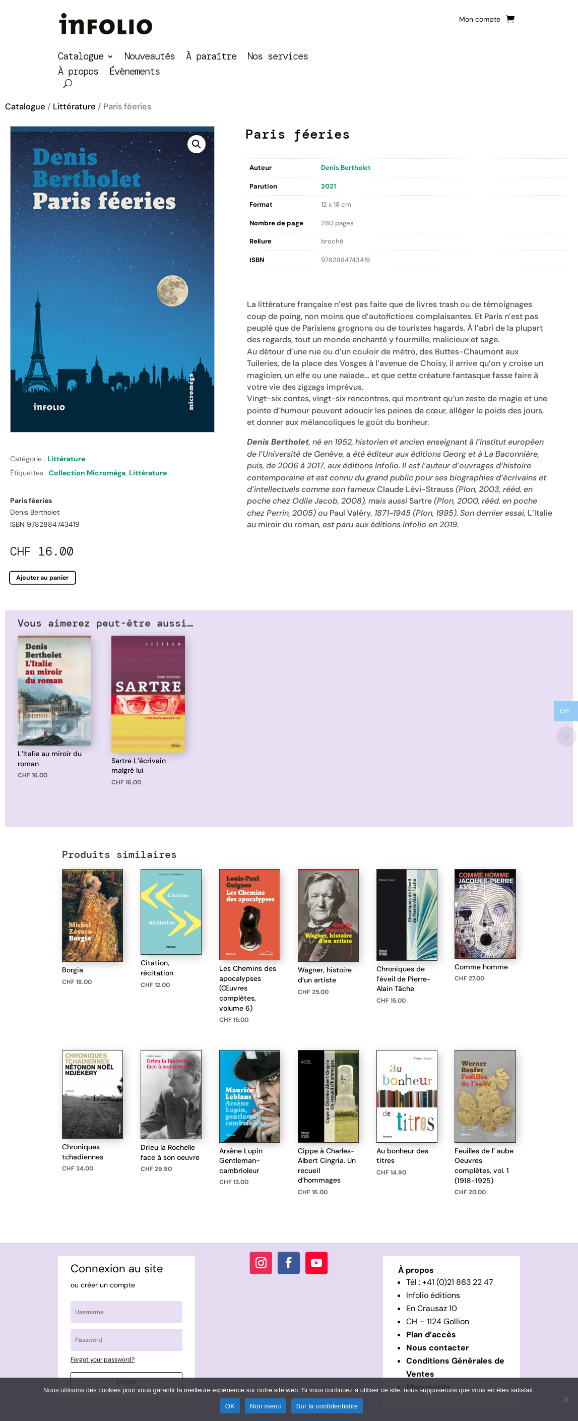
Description (266, 277)
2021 (328, 186)
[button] (196, 144)
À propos (78, 73)
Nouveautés (149, 58)
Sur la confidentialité (327, 1406)
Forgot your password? (103, 1359)
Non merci (265, 1406)
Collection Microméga (87, 472)
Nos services (277, 58)
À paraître (211, 58)
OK (230, 1406)
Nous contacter (437, 1347)
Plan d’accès (431, 1334)
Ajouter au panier (42, 577)
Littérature (74, 106)
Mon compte (479, 20)
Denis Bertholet (346, 167)
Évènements (134, 73)
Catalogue (80, 58)
